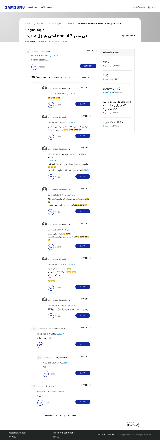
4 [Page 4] (78, 77)
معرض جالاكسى (46, 7)
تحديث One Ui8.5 (112, 122)
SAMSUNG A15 (111, 88)
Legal (56, 437)
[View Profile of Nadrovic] (41, 386)
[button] (92, 50)
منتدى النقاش (32, 7)
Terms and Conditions (64, 433)
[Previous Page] (58, 77)
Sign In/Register (138, 7)
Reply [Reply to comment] (82, 104)
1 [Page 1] (65, 77)
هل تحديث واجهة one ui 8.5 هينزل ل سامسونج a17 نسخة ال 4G (117, 105)
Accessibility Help (17, 433)
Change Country (106, 435)
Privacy (12, 437)
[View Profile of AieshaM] (35, 52)
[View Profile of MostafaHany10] (49, 357)
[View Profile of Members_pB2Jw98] (45, 329)
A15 (105, 75)
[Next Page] (85, 77)
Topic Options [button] (127, 35)
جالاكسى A (54, 56)
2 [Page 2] (69, 77)
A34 (105, 62)
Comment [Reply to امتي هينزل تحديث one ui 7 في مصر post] (88, 66)
